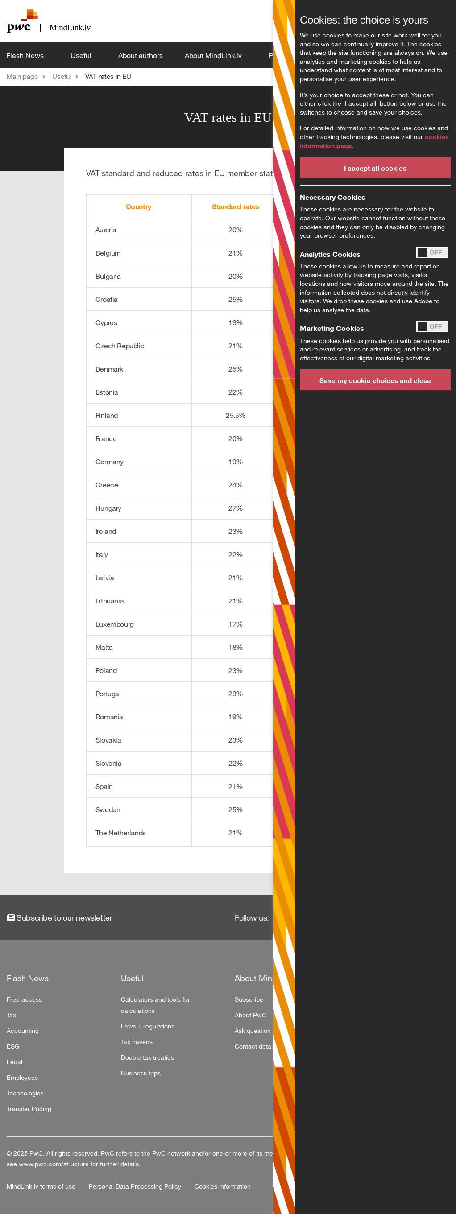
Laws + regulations (147, 1026)
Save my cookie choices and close (375, 380)
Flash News (26, 55)
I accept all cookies (375, 168)
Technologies (25, 1093)
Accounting (23, 1030)
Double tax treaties (147, 1057)
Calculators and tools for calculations (155, 1004)
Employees (22, 1077)
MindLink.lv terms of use (42, 1186)
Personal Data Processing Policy (136, 1186)
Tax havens (137, 1041)
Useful (81, 55)
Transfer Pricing (29, 1108)
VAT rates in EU (108, 76)
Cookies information (223, 1186)
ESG (13, 1046)
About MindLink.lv (214, 55)
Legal (14, 1061)
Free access (24, 999)
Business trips (141, 1073)
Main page (22, 76)
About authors (140, 55)
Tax (11, 1015)
